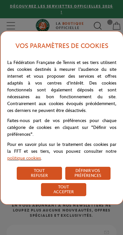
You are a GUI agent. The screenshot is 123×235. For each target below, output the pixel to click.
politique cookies (24, 158)
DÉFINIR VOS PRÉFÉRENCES (87, 173)
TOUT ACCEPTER (63, 189)
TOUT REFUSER (39, 173)
